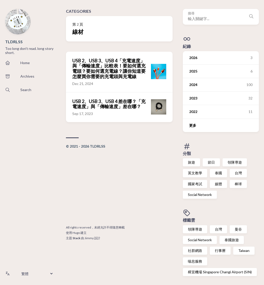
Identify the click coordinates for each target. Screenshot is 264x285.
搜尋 (191, 13)
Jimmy (89, 238)
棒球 (238, 184)
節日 (211, 162)
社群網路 (195, 250)
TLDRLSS (14, 41)
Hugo (76, 233)
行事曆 (220, 250)
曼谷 (238, 229)
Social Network (200, 194)
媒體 (218, 184)
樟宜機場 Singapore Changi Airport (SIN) (220, 272)
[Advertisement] (119, 187)
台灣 (238, 173)
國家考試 (195, 184)
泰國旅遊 (232, 240)
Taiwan (243, 250)
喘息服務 (195, 261)
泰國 (218, 173)
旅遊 (191, 162)
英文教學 (195, 173)
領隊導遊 (235, 162)
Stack (76, 238)
